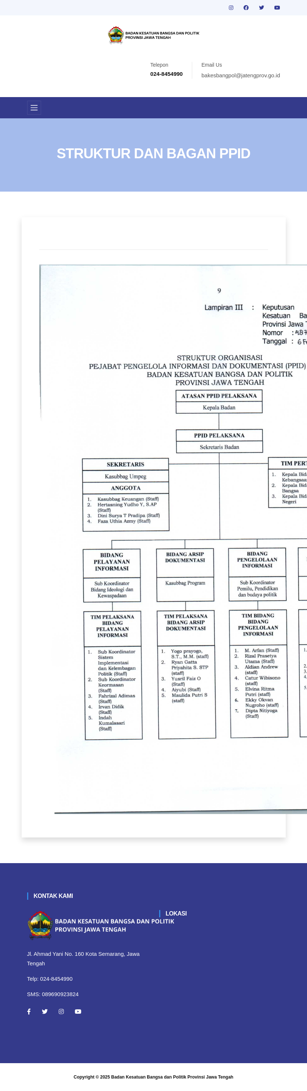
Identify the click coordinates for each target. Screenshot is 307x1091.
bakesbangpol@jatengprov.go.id (240, 75)
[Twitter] (44, 1011)
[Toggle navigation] (34, 108)
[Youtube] (78, 1011)
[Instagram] (61, 1011)
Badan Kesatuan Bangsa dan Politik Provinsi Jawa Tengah (172, 1077)
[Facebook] (29, 1011)
